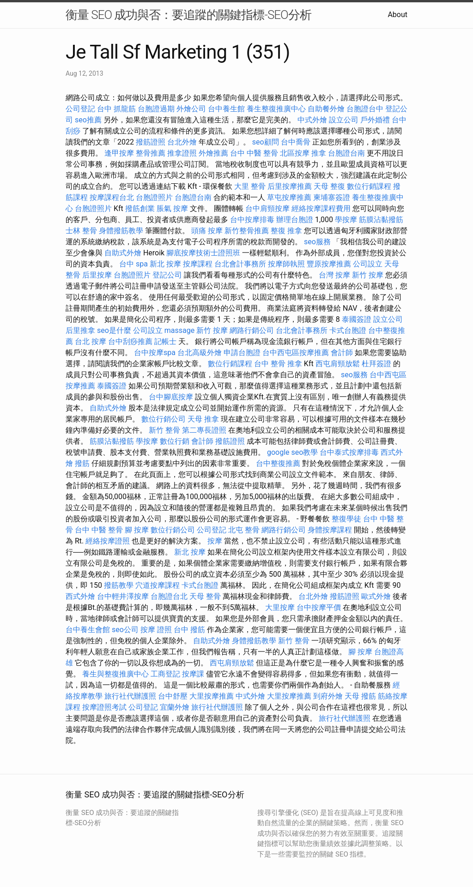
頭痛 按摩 (207, 230)
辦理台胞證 (294, 219)
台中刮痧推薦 (130, 341)
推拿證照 (182, 153)
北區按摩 (294, 153)
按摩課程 (197, 263)
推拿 (318, 153)
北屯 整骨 (244, 529)
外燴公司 (191, 108)
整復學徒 (346, 518)
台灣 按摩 (334, 275)
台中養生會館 (88, 629)
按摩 (214, 541)
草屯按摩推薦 (289, 197)
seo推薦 (88, 119)
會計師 (342, 352)
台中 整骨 (269, 363)
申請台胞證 (242, 352)
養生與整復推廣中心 (115, 674)
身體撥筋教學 (121, 230)
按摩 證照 (156, 629)
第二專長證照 (204, 430)
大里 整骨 (250, 186)
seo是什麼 (114, 330)
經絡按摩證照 (107, 541)
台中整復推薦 (278, 463)
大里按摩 (280, 607)
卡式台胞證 (347, 330)
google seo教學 (292, 452)
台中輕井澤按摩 (123, 596)
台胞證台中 (364, 108)
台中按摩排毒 (252, 219)
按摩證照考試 (104, 707)
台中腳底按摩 (171, 396)
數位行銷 (174, 441)
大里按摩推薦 (211, 696)
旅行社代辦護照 (130, 696)
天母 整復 (329, 186)
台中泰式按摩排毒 (349, 452)
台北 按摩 (90, 341)
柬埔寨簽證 (331, 197)
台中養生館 (226, 108)
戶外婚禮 (375, 119)
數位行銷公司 (163, 419)
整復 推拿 (286, 230)
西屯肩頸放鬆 (337, 363)
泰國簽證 (356, 319)
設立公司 (343, 119)
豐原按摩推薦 (329, 263)
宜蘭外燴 (174, 707)
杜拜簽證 (376, 363)
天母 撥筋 (360, 696)
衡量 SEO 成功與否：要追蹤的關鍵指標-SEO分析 (188, 15)
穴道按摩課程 (157, 585)
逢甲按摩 (119, 153)
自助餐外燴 (326, 108)
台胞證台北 (169, 596)
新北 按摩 (165, 263)
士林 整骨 (81, 230)
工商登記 (165, 674)
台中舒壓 (173, 696)
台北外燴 (182, 142)
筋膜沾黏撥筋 (381, 219)
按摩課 (193, 674)
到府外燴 (328, 696)
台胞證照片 (154, 197)
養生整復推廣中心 (276, 108)
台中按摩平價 (319, 607)
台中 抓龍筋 (116, 108)
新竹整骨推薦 (246, 230)
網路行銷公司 (252, 330)
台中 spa (133, 263)
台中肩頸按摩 (267, 208)
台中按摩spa (155, 352)
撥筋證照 (150, 142)
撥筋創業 (140, 208)
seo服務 (317, 241)
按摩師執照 (286, 263)
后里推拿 (80, 330)
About (397, 14)
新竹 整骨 (164, 430)
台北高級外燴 (199, 352)
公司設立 (367, 263)
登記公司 (167, 275)
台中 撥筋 (189, 629)
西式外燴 (80, 596)
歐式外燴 (376, 596)
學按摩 (346, 219)
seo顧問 (265, 142)
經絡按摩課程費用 (321, 208)
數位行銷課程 (369, 186)
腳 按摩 (137, 529)
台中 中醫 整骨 (254, 153)
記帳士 (165, 341)
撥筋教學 (118, 585)
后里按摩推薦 (289, 186)
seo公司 (125, 629)
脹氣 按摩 (172, 208)
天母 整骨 (205, 596)
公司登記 (80, 108)
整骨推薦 (150, 153)
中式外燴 (312, 119)
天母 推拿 (203, 419)
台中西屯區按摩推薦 (295, 352)
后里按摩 (97, 275)
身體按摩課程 (330, 529)
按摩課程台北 (112, 197)
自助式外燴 (122, 252)
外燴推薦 (213, 153)
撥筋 (82, 463)
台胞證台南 (346, 153)
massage (179, 330)
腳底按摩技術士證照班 (203, 252)
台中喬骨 (295, 142)
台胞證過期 (156, 108)
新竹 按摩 (367, 275)
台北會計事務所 (240, 263)
